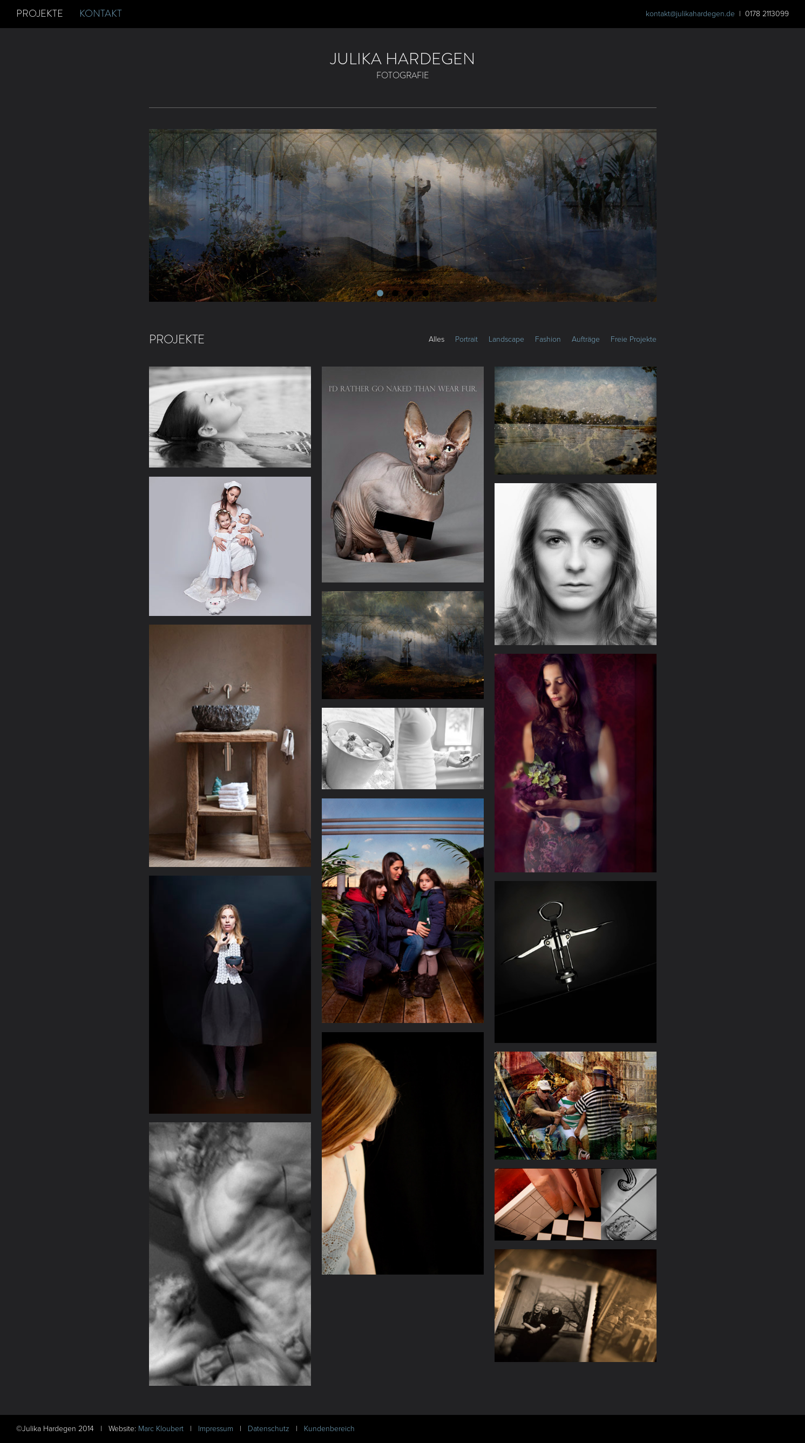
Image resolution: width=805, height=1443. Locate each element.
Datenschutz (270, 1428)
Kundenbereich (329, 1428)
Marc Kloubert (162, 1428)
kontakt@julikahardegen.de (690, 13)
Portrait (466, 339)
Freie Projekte (634, 339)
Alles (436, 339)
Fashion (548, 339)
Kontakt (100, 13)
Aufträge (586, 339)
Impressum (216, 1428)
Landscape (506, 339)
